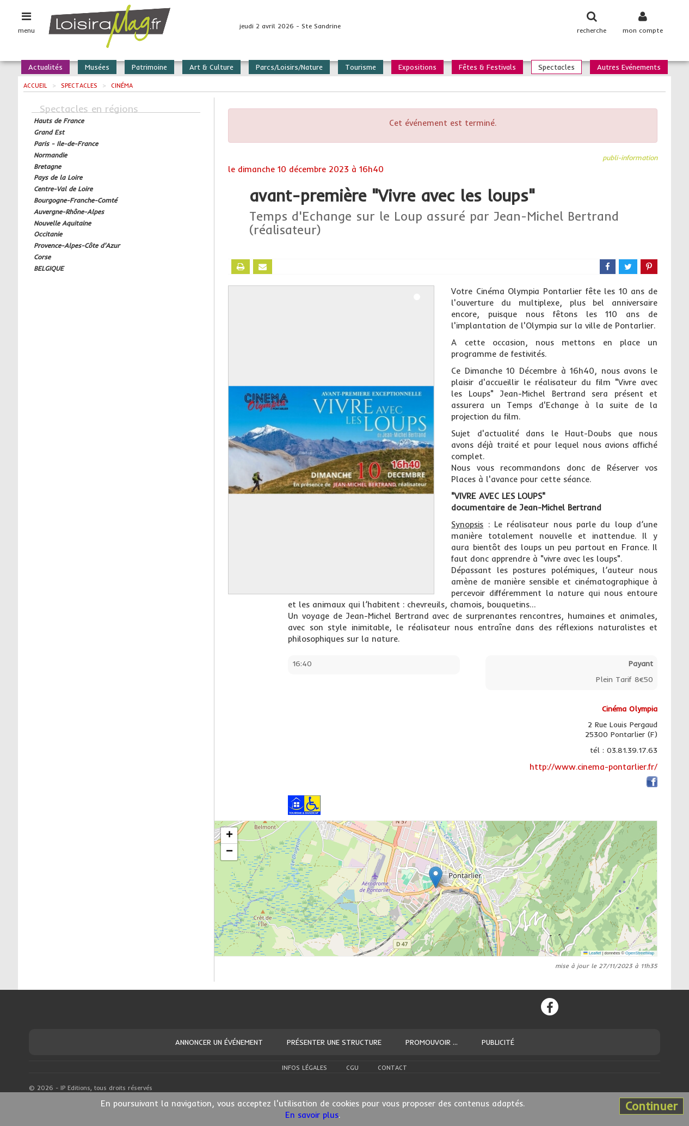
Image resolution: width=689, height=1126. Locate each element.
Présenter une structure (334, 1042)
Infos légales (304, 1068)
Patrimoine (149, 67)
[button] (435, 877)
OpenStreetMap (639, 953)
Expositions (417, 67)
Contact (392, 1068)
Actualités (45, 67)
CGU (352, 1068)
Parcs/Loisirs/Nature (289, 67)
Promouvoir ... (431, 1042)
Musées (97, 67)
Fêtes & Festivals (487, 67)
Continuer (651, 1106)
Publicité (498, 1042)
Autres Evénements (629, 67)
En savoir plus (312, 1115)
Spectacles (556, 67)
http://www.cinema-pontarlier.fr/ (593, 767)
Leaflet (592, 953)
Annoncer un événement (219, 1042)
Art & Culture (211, 67)
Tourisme (360, 67)
